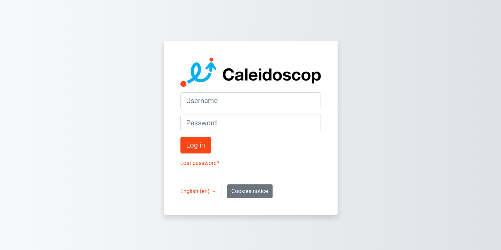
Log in (195, 145)
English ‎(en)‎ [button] (195, 191)
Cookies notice (250, 191)
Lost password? (199, 163)
